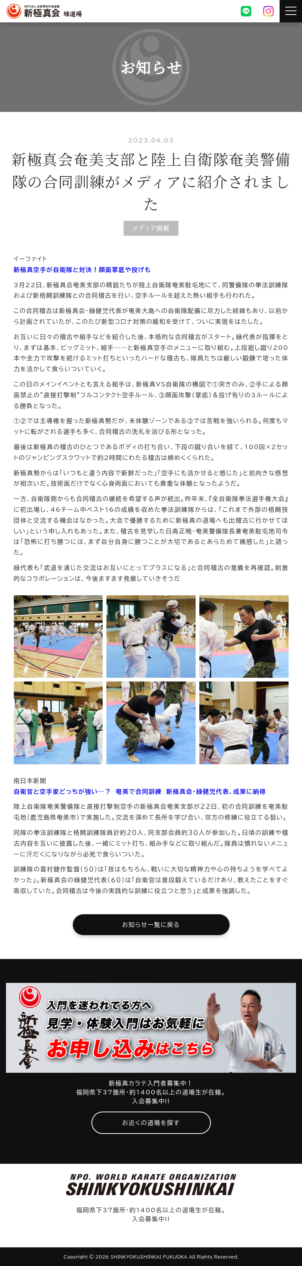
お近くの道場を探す (151, 1123)
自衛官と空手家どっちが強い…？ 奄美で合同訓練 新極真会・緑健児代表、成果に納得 (140, 792)
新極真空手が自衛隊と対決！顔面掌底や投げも (82, 270)
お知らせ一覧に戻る (151, 925)
